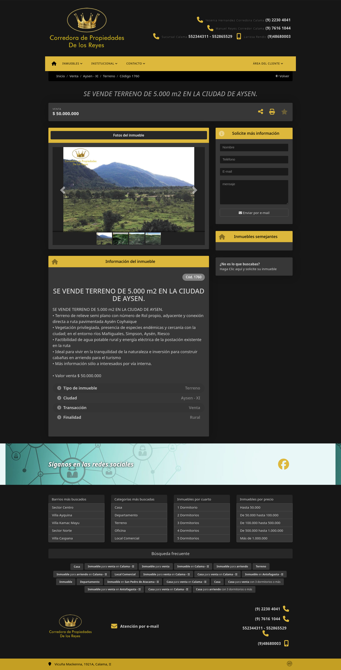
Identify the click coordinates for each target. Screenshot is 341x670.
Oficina (120, 530)
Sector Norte (62, 530)
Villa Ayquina (62, 515)
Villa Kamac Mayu (65, 522)
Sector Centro (62, 507)
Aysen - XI (90, 76)
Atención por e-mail (135, 626)
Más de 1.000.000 (253, 538)
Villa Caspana (62, 538)
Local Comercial (127, 538)
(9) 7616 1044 (278, 28)
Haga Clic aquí (231, 269)
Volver (282, 76)
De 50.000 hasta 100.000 (259, 515)
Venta (74, 76)
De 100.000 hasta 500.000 (260, 522)
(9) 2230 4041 (278, 19)
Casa (118, 507)
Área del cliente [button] (266, 63)
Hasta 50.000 (250, 507)
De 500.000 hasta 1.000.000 (261, 530)
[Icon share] (284, 464)
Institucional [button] (102, 63)
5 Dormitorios (188, 538)
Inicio (58, 76)
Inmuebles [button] (70, 63)
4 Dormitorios (188, 530)
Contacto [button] (134, 63)
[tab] (69, 135)
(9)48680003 (279, 36)
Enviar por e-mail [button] (254, 212)
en (193, 566)
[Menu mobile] (54, 64)
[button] (64, 190)
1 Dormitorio (187, 507)
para (155, 566)
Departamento (126, 515)
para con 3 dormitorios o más (254, 582)
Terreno (109, 76)
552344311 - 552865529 (210, 36)
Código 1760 (129, 76)
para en (111, 566)
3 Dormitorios (188, 522)
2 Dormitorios (188, 515)
